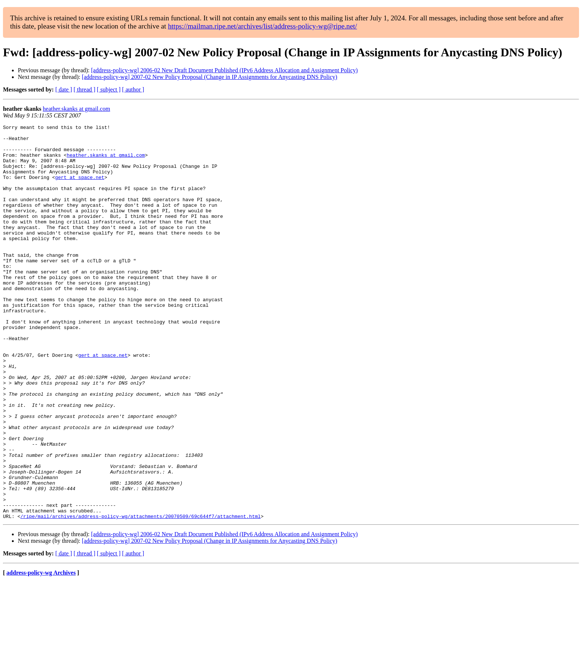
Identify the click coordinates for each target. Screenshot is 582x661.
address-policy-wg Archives (41, 651)
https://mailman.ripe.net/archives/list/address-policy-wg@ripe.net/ (262, 26)
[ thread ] (84, 89)
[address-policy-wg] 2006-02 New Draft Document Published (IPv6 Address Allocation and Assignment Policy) (224, 70)
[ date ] (63, 89)
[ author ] (133, 89)
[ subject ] (109, 89)
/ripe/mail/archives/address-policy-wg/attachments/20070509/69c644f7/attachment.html (140, 595)
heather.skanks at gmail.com (76, 109)
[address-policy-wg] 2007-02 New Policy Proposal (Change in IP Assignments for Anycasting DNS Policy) (209, 77)
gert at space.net (79, 188)
